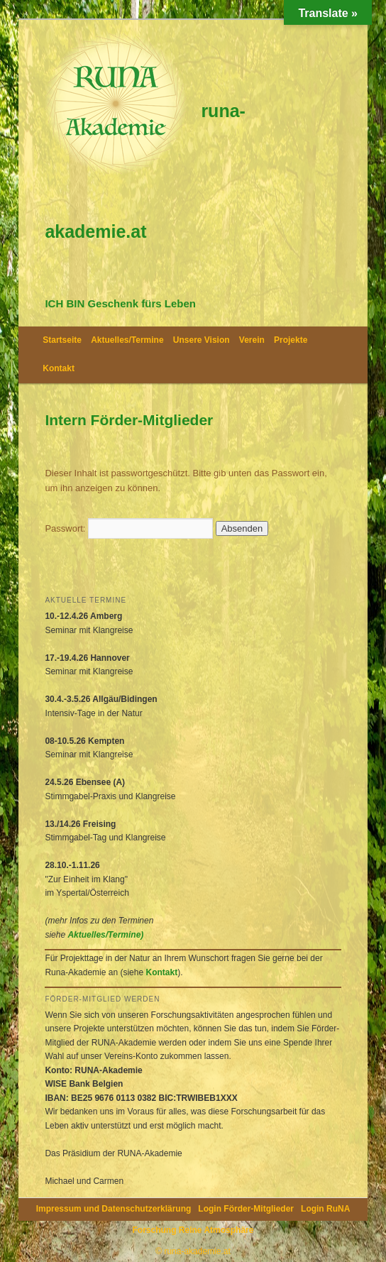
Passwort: (129, 528)
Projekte (290, 340)
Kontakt (59, 368)
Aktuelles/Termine (127, 340)
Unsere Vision (201, 340)
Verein (252, 340)
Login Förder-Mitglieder (246, 1209)
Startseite (62, 340)
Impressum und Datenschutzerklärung (114, 1209)
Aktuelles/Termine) (105, 935)
